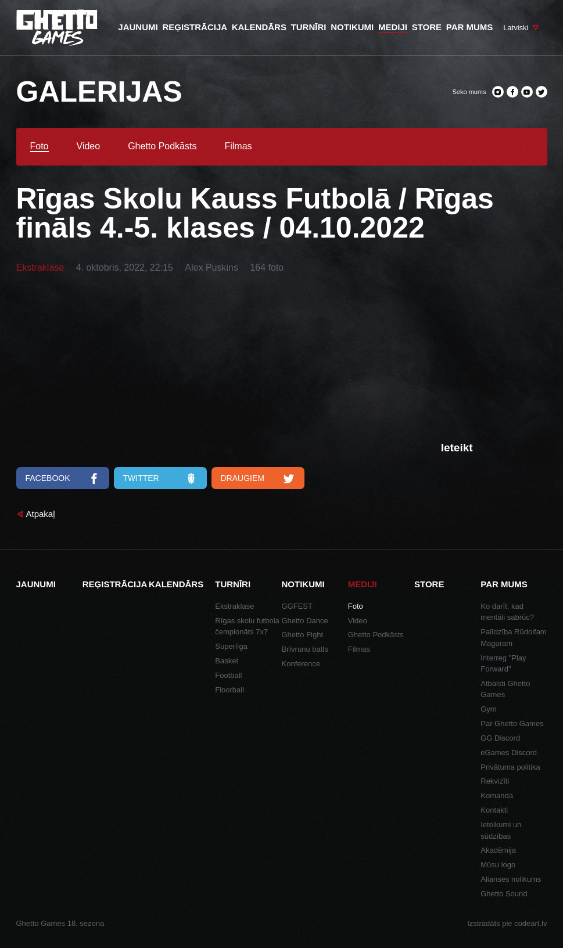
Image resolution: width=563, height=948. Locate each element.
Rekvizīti (494, 781)
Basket (226, 660)
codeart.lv (530, 923)
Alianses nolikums (510, 879)
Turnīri (232, 584)
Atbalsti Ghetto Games (505, 689)
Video (89, 146)
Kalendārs (176, 584)
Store (429, 584)
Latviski (515, 27)
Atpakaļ (40, 514)
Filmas (238, 146)
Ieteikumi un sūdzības (500, 830)
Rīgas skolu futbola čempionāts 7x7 (247, 626)
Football (228, 675)
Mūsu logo (497, 864)
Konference (301, 663)
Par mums (504, 584)
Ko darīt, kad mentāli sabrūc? (507, 612)
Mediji (362, 584)
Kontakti (494, 810)
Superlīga (231, 646)
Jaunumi (36, 584)
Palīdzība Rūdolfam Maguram (513, 637)
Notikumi (303, 584)
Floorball (229, 689)
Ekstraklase (40, 267)
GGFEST (297, 606)
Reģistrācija (115, 584)
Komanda (496, 795)
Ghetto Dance (305, 620)
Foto (39, 146)
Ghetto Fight (303, 634)
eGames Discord (508, 752)
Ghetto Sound (503, 893)
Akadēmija (498, 850)
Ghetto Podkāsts (162, 146)
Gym (488, 709)
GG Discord (500, 738)
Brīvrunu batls (305, 649)
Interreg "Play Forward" (503, 663)
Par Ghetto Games (511, 723)
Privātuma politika (510, 767)
